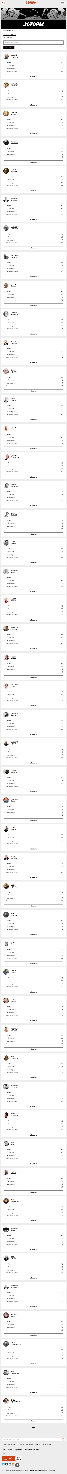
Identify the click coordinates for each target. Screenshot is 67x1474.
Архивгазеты (18, 1458)
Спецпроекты (46, 1444)
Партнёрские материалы (31, 1449)
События (21, 1444)
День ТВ (4, 1453)
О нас (3, 1449)
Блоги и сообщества (9, 1444)
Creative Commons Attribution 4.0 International (42, 1470)
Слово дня (29, 1444)
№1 (10, 1458)
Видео (37, 1444)
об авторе (33, 76)
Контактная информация (15, 1449)
